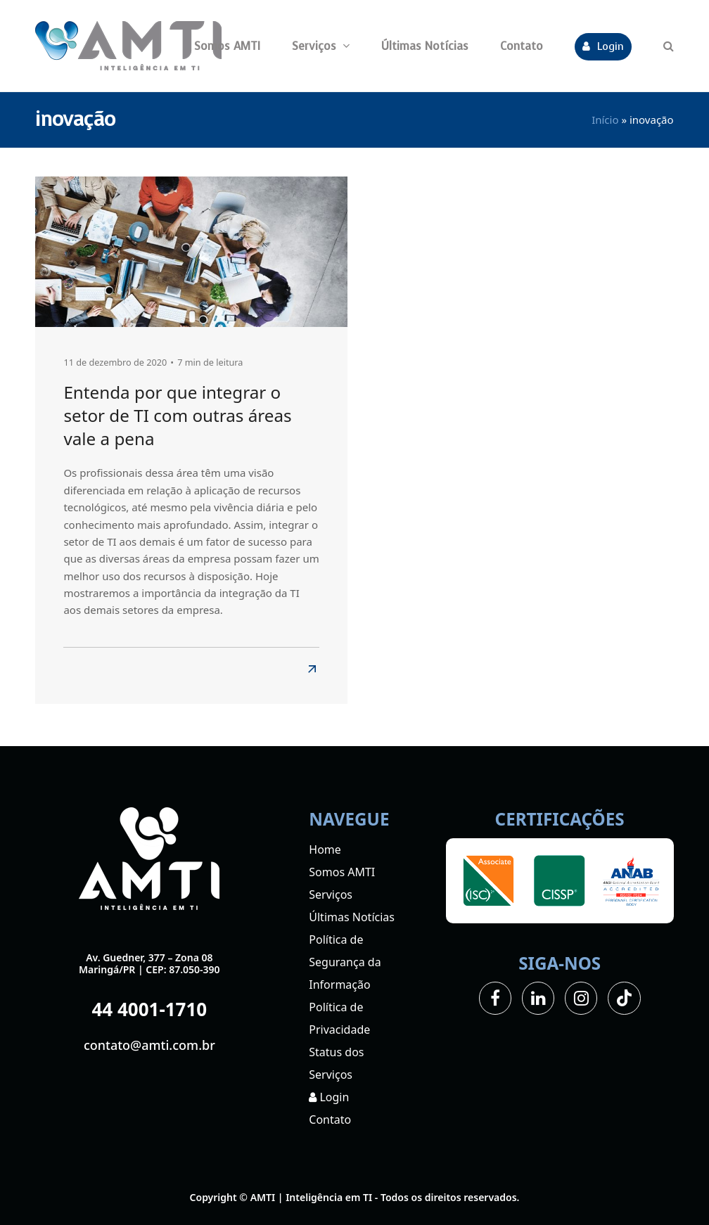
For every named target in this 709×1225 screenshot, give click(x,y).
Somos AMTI (342, 872)
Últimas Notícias (352, 917)
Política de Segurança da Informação (345, 962)
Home (325, 849)
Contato (330, 1119)
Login (329, 1097)
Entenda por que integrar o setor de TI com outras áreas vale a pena (177, 415)
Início (605, 120)
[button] (668, 45)
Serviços (330, 894)
